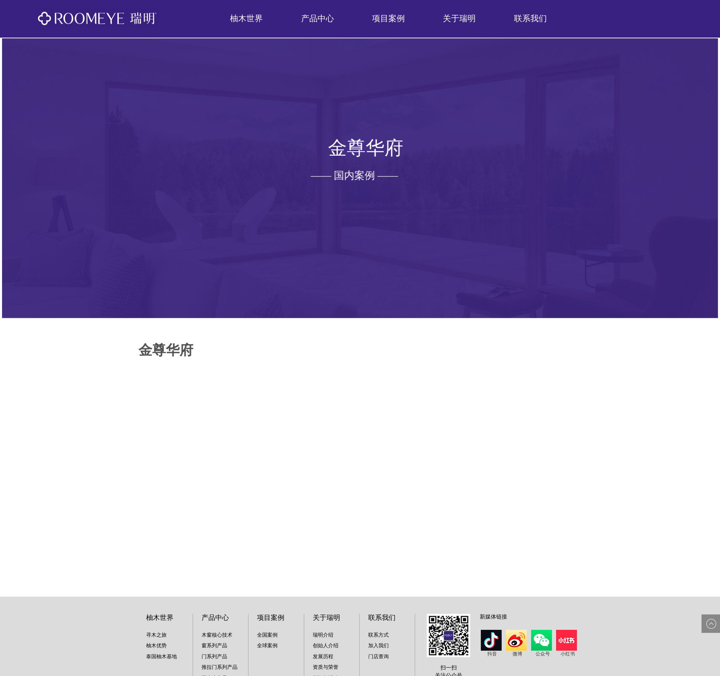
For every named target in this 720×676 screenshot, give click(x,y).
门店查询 (378, 656)
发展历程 (323, 656)
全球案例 (267, 645)
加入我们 (378, 645)
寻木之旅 (156, 635)
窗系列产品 (214, 645)
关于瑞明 (459, 18)
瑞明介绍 (323, 635)
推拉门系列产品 (219, 667)
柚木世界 (246, 18)
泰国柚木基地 (161, 656)
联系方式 (378, 635)
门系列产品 (214, 656)
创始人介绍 (325, 645)
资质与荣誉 (325, 667)
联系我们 (530, 18)
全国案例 (267, 635)
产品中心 (317, 18)
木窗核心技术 (217, 635)
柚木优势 (156, 645)
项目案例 (388, 18)
